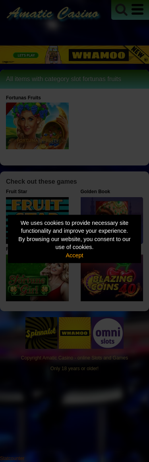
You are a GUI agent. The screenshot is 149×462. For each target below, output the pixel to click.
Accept (74, 255)
